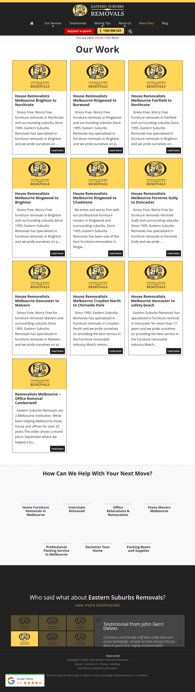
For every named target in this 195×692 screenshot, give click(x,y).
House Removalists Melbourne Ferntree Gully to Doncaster (154, 198)
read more (57, 150)
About (78, 664)
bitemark (111, 668)
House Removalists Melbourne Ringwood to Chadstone (94, 198)
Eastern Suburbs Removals (97, 10)
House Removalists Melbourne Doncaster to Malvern (37, 301)
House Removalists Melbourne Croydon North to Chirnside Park (97, 301)
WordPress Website (90, 668)
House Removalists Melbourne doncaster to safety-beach (153, 301)
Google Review (113, 675)
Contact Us (91, 664)
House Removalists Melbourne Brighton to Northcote (35, 100)
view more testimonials (97, 605)
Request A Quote (79, 31)
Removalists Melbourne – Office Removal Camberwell (38, 398)
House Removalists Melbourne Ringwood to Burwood (94, 100)
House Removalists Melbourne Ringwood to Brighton (36, 198)
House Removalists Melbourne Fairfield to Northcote (151, 100)
